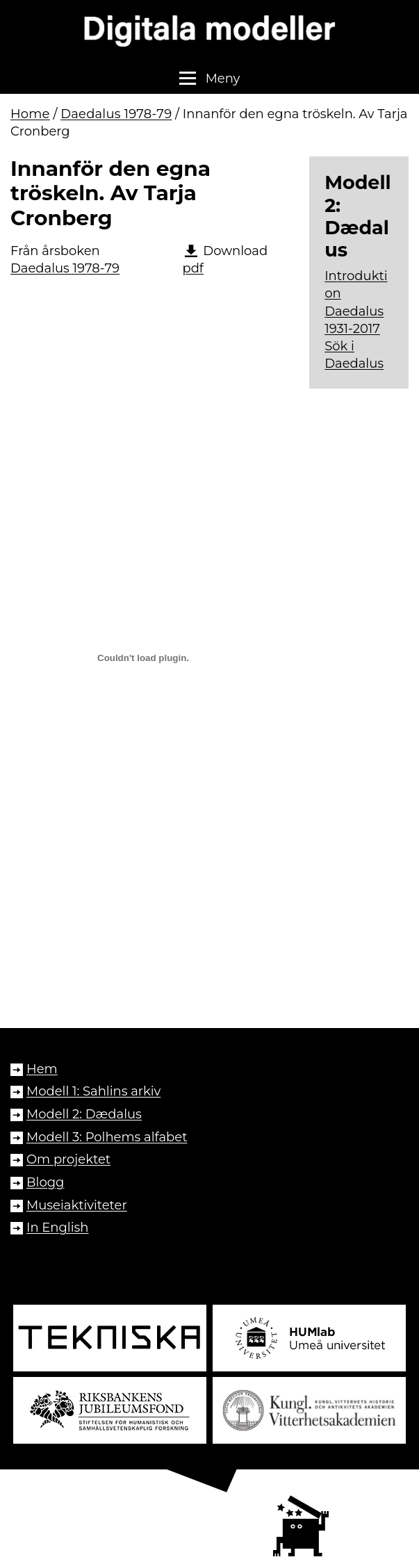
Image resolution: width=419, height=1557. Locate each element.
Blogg (45, 1182)
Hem (42, 1069)
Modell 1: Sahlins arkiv (93, 1091)
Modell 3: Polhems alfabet (106, 1137)
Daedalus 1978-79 (116, 114)
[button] (209, 79)
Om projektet (68, 1159)
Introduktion (355, 284)
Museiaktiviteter (76, 1205)
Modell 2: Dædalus (84, 1114)
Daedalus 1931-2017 (354, 320)
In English (57, 1227)
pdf (193, 268)
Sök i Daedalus (354, 355)
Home (30, 114)
